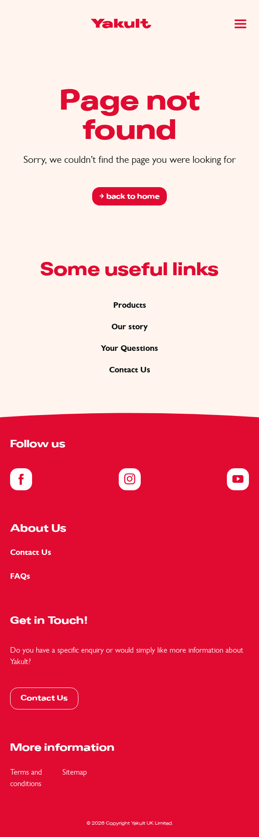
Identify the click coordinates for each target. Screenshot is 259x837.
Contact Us (129, 370)
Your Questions (129, 348)
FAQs (20, 576)
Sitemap (74, 771)
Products (129, 305)
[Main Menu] (240, 24)
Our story (129, 327)
